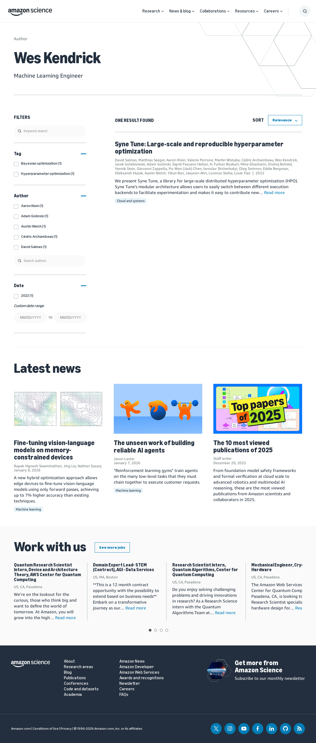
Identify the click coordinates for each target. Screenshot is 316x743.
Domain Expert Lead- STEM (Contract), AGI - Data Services (123, 567)
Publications (75, 678)
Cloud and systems (131, 201)
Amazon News (132, 661)
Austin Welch (155, 173)
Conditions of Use (46, 729)
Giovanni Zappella (152, 168)
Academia (73, 695)
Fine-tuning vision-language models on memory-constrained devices (54, 450)
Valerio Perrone (200, 160)
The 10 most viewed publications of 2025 (242, 446)
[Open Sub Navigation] (162, 11)
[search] (50, 131)
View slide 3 (161, 630)
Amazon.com (21, 729)
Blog (68, 672)
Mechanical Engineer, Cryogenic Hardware (283, 567)
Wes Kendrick (286, 160)
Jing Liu (70, 466)
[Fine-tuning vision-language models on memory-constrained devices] (58, 408)
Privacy (66, 729)
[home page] (30, 10)
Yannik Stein (125, 168)
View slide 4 (166, 630)
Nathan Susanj (89, 466)
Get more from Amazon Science (258, 666)
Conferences (76, 683)
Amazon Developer (136, 667)
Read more (274, 192)
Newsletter (129, 683)
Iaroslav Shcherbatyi (220, 168)
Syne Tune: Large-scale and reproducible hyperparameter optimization (199, 147)
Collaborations (213, 11)
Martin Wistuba (227, 160)
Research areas (78, 667)
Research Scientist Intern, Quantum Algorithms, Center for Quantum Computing (205, 569)
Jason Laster (124, 458)
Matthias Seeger (151, 160)
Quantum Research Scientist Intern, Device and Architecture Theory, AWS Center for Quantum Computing (47, 572)
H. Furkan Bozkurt (224, 164)
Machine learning (28, 509)
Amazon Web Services (139, 672)
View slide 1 (150, 630)
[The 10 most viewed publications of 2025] (257, 408)
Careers (271, 11)
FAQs (123, 695)
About (69, 661)
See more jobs (112, 547)
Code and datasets (81, 689)
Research (151, 11)
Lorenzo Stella (220, 173)
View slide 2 (155, 630)
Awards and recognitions (141, 678)
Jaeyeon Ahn (196, 173)
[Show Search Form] (304, 11)
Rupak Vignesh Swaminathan (38, 466)
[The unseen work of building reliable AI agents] (158, 409)
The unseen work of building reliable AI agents (154, 446)
